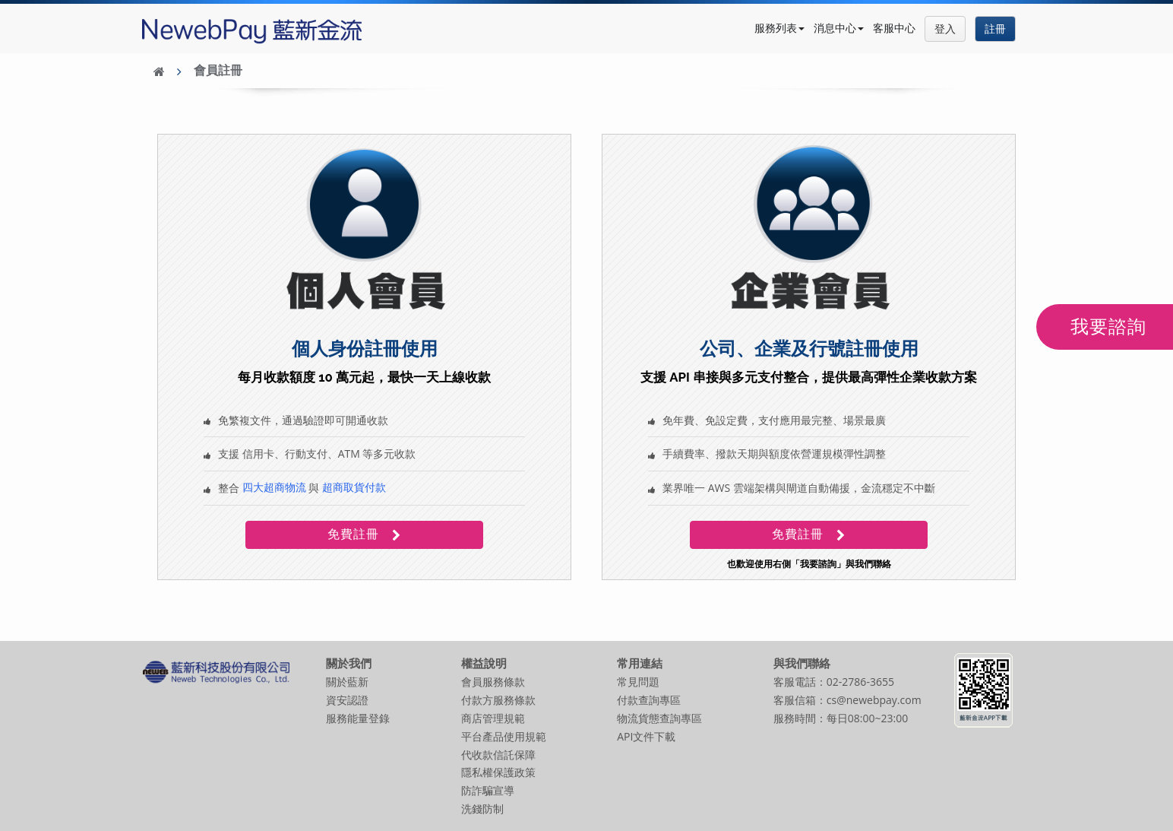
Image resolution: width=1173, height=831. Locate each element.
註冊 (995, 28)
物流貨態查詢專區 (659, 718)
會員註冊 (218, 70)
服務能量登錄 (358, 718)
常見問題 (638, 681)
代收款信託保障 (498, 754)
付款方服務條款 (498, 700)
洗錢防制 (482, 808)
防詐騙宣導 (487, 790)
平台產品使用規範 (503, 736)
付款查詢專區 (649, 700)
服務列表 (779, 28)
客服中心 (894, 28)
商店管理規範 (493, 718)
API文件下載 (646, 736)
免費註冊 (363, 534)
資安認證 (347, 700)
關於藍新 (347, 681)
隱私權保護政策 (498, 772)
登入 (945, 28)
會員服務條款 (493, 681)
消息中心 (839, 28)
